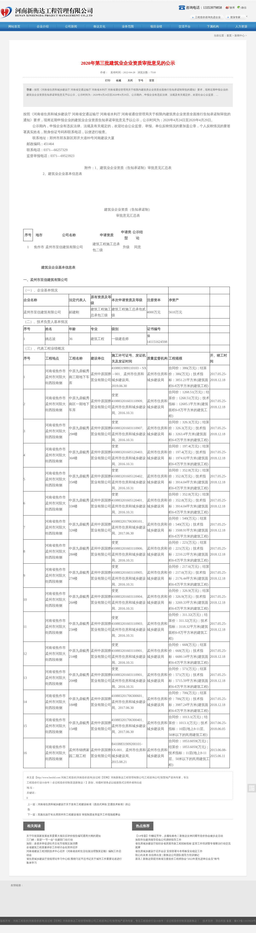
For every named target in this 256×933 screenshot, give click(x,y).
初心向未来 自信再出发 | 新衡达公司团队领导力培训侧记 (167, 855)
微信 (243, 7)
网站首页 (14, 26)
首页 (229, 35)
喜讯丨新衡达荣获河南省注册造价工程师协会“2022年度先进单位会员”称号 (177, 858)
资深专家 (235, 17)
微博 (232, 7)
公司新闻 (71, 26)
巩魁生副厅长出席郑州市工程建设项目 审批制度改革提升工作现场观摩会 (79, 814)
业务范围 (128, 26)
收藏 (116, 81)
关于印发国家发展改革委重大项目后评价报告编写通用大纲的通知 (63, 835)
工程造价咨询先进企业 (208, 17)
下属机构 (213, 26)
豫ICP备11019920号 (245, 920)
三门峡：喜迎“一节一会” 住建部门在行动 (49, 839)
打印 (105, 81)
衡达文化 (99, 26)
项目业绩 (156, 26)
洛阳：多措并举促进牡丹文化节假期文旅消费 (52, 843)
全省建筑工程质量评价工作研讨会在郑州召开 (52, 847)
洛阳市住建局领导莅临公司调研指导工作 (158, 839)
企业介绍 (43, 26)
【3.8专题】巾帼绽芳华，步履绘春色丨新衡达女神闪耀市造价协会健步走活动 (179, 835)
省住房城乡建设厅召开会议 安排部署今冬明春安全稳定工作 (168, 851)
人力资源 (241, 26)
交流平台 (185, 26)
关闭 (128, 81)
